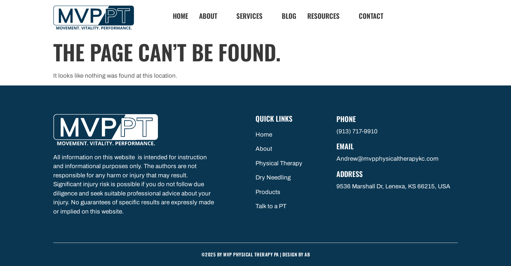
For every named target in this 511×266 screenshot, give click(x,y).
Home (180, 15)
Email (345, 146)
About (211, 15)
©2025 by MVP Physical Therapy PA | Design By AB (255, 254)
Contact (371, 15)
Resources (326, 15)
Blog (289, 15)
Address (349, 173)
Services (252, 15)
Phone (346, 118)
